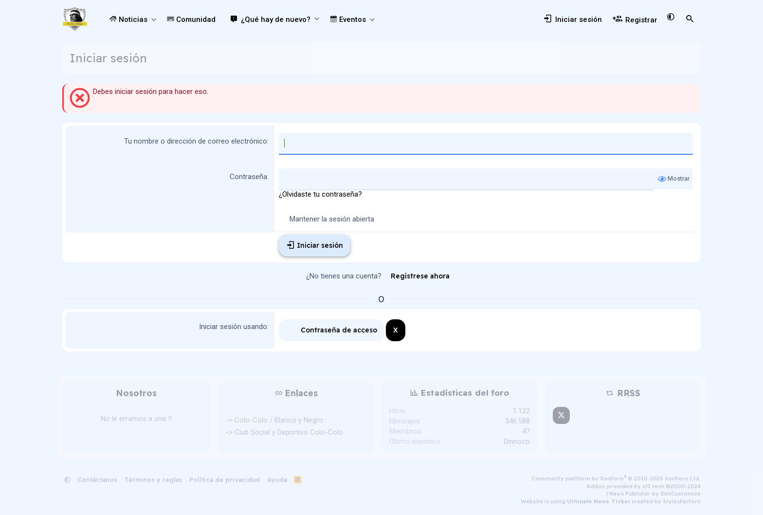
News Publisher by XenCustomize (655, 493)
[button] (153, 19)
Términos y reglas (153, 479)
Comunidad (191, 19)
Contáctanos (97, 479)
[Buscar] (690, 19)
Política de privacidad (224, 479)
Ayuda (277, 479)
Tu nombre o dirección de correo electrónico (195, 141)
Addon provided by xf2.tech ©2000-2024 (643, 486)
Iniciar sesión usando (233, 326)
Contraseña (248, 176)
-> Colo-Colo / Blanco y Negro (274, 420)
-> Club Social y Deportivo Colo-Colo (284, 432)
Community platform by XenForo (616, 478)
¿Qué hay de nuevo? (275, 19)
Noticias (128, 19)
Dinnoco (517, 441)
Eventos (348, 19)
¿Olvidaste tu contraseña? (320, 194)
